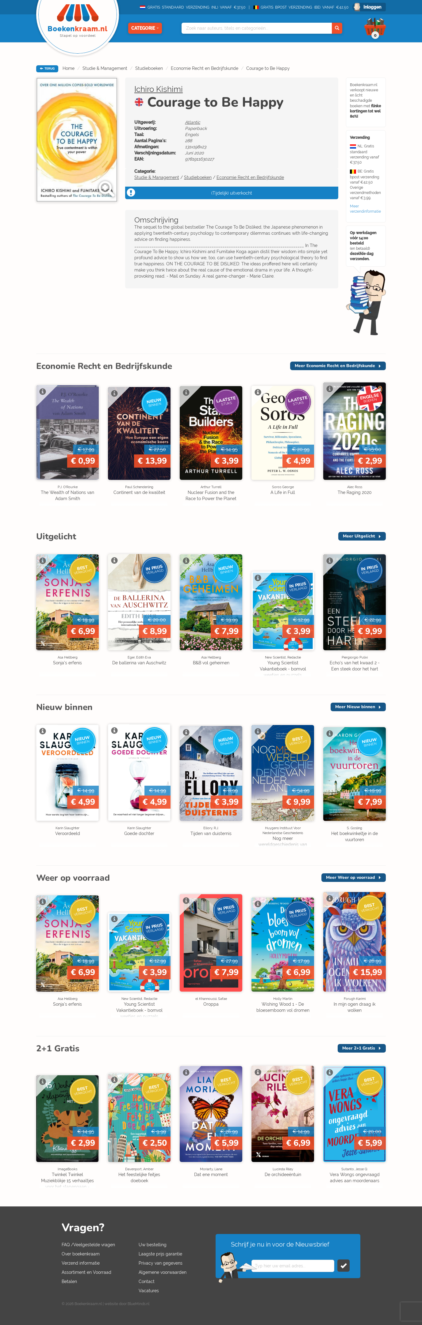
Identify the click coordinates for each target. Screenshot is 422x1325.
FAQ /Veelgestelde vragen (88, 1244)
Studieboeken (149, 68)
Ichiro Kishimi (158, 89)
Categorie (145, 28)
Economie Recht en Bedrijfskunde (204, 68)
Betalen (69, 1281)
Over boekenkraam (81, 1253)
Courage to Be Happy (268, 68)
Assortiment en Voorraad (86, 1272)
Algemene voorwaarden (162, 1272)
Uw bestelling (153, 1244)
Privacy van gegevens (160, 1263)
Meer (335, 366)
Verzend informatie (81, 1263)
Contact (147, 1281)
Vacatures (149, 1290)
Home (69, 68)
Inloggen (372, 7)
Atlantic (192, 122)
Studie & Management (104, 68)
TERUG (47, 68)
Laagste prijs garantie (160, 1253)
